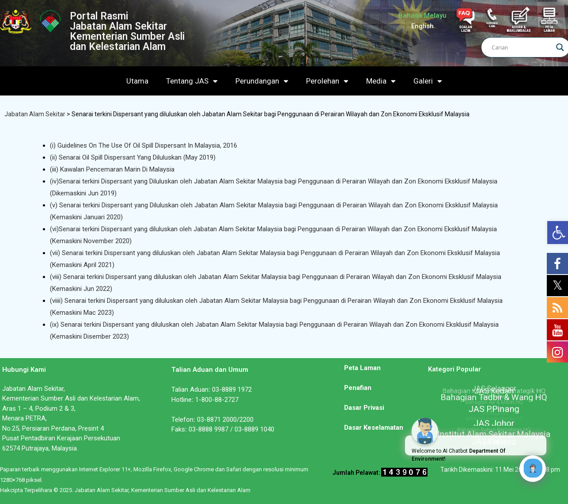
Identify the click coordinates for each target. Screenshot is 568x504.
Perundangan (261, 81)
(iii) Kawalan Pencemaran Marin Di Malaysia (112, 169)
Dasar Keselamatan (373, 427)
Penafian (357, 388)
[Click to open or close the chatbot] (532, 468)
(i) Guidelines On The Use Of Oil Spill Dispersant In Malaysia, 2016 (143, 145)
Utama (137, 80)
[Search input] (522, 47)
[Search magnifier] (560, 47)
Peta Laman (362, 368)
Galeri (427, 81)
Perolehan (327, 81)
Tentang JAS (192, 81)
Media (381, 81)
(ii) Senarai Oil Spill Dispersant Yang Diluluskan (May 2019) (133, 157)
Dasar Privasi (364, 408)
